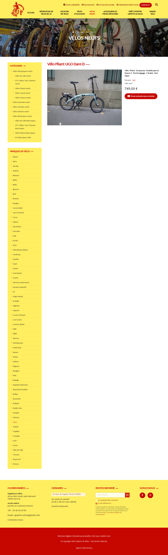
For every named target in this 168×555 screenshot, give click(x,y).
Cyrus (15, 217)
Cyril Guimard (18, 212)
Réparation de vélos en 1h (46, 13)
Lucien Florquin (19, 315)
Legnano (16, 306)
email (104, 512)
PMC (15, 375)
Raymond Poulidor (20, 389)
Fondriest (17, 254)
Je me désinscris (104, 503)
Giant (15, 264)
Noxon (15, 352)
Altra (15, 161)
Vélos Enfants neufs (21, 111)
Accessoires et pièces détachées (110, 13)
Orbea (15, 357)
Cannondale (18, 208)
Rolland (16, 403)
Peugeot (16, 371)
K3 (14, 292)
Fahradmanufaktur (20, 250)
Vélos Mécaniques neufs (22, 71)
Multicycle (17, 347)
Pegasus (16, 366)
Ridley (15, 394)
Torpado (16, 436)
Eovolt (15, 240)
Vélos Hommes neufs (21, 102)
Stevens (16, 417)
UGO (15, 440)
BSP (14, 194)
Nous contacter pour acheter (141, 96)
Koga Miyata (18, 296)
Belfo (15, 180)
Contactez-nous (15, 520)
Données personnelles (82, 536)
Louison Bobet (18, 324)
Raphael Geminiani (20, 385)
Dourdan (16, 231)
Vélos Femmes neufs (21, 107)
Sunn (15, 422)
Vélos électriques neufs (22, 116)
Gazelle (16, 259)
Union (15, 445)
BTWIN (16, 198)
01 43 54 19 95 (19, 511)
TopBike (16, 431)
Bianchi (16, 189)
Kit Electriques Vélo (23, 137)
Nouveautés (88, 5)
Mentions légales (64, 536)
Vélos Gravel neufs (22, 93)
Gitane (15, 268)
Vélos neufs (92, 13)
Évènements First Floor (127, 5)
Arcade (15, 166)
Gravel (15, 278)
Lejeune (16, 310)
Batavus (16, 175)
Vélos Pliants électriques (25, 133)
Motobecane (18, 343)
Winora (16, 464)
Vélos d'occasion (79, 13)
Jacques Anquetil (19, 287)
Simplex (16, 413)
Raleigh (16, 380)
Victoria (16, 454)
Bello (15, 185)
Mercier (16, 338)
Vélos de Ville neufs (23, 76)
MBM (15, 333)
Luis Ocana (17, 319)
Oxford (16, 361)
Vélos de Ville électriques (25, 121)
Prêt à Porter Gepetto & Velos (135, 13)
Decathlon (17, 226)
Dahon (15, 222)
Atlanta (16, 171)
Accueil (30, 12)
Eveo (15, 245)
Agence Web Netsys (84, 548)
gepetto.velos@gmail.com (27, 515)
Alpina (15, 157)
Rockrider (17, 399)
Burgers (16, 203)
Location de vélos (64, 13)
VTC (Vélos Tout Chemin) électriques (25, 127)
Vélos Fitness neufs (23, 97)
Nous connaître (71, 5)
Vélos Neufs (91, 32)
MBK (15, 329)
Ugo (133, 80)
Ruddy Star (17, 408)
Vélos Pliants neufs (23, 88)
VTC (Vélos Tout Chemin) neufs (25, 82)
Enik (14, 236)
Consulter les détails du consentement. (109, 513)
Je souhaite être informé (108, 500)
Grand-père (17, 273)
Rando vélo (153, 13)
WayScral (17, 459)
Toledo (15, 427)
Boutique (80, 32)
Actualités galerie (105, 5)
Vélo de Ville (18, 450)
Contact (145, 5)
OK (127, 495)
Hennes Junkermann (21, 282)
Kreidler (16, 301)
